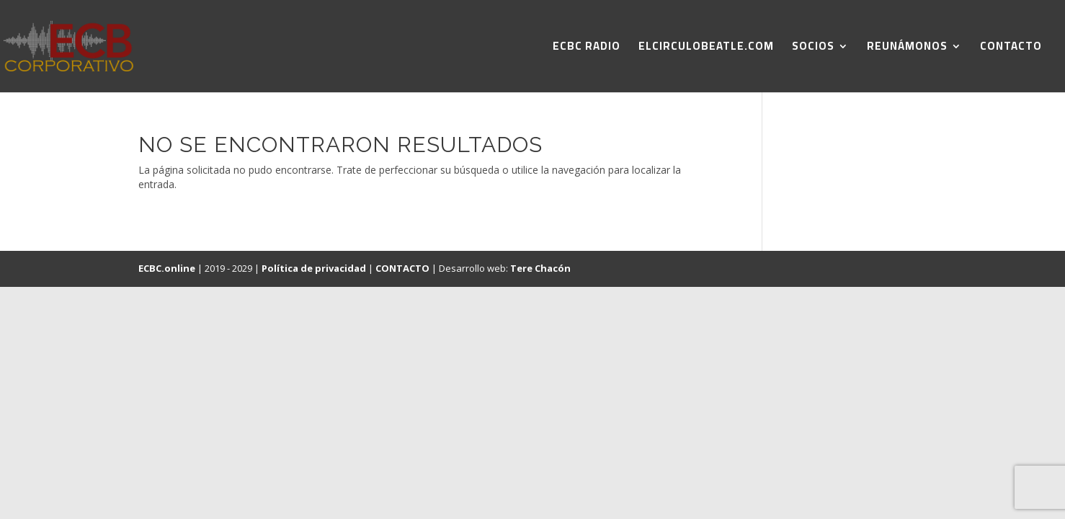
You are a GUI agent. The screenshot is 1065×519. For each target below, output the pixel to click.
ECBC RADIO (586, 48)
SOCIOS (813, 48)
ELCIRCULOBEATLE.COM (706, 48)
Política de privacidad (314, 268)
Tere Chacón (540, 268)
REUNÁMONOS (907, 48)
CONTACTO (1011, 48)
